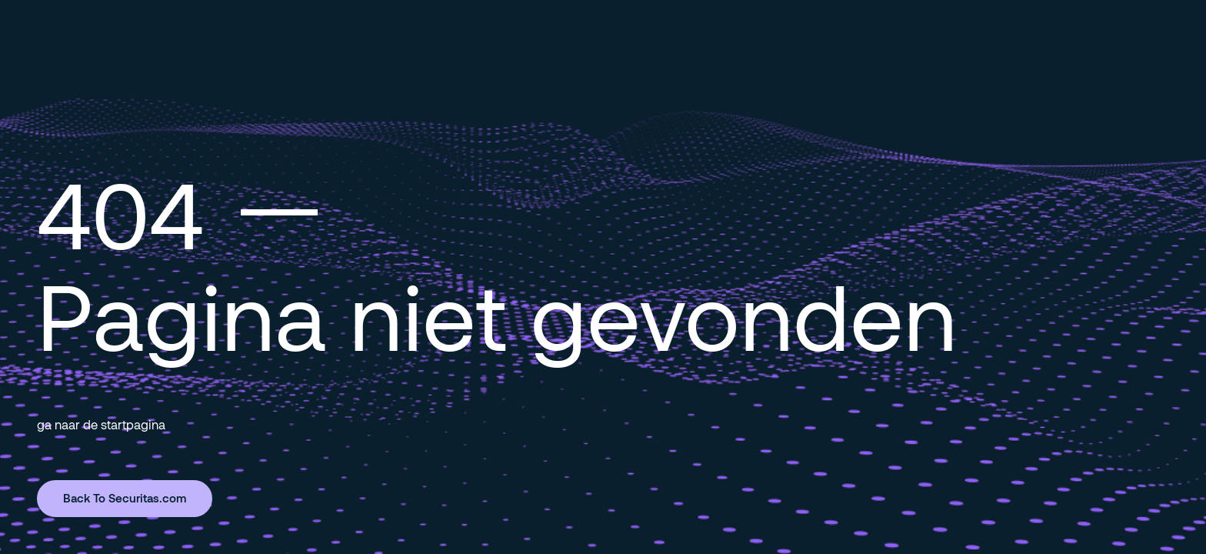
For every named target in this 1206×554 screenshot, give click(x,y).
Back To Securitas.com (124, 498)
